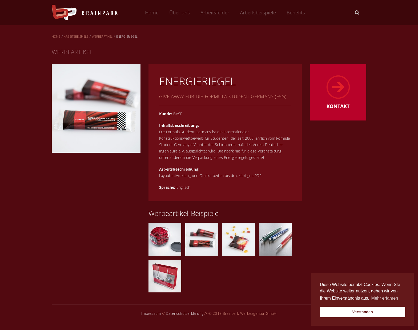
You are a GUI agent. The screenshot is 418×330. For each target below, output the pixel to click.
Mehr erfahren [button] (384, 298)
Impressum (151, 313)
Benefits (296, 12)
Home (152, 12)
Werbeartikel (102, 36)
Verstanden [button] (362, 312)
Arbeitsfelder (214, 12)
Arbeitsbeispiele (258, 12)
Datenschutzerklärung (184, 313)
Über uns (179, 12)
